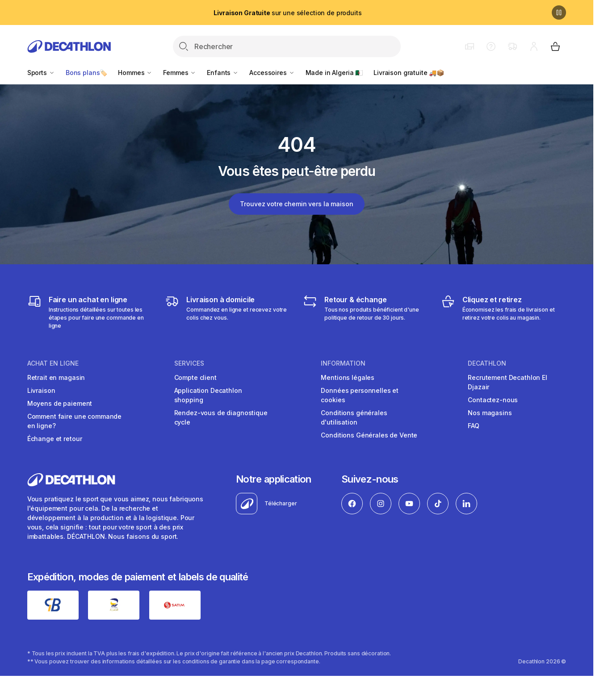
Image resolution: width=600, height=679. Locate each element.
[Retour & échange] (365, 312)
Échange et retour (54, 438)
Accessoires (271, 72)
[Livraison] (227, 312)
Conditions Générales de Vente (369, 435)
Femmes (179, 72)
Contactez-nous (493, 400)
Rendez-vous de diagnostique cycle (221, 417)
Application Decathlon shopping (208, 395)
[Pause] (559, 12)
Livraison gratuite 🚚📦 (408, 72)
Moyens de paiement (59, 403)
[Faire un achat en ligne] (90, 312)
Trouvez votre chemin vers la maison (296, 204)
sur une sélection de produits (287, 13)
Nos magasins (490, 413)
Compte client (195, 377)
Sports (41, 72)
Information (343, 363)
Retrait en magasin (56, 377)
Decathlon (487, 363)
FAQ (473, 425)
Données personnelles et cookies (360, 395)
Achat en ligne (53, 363)
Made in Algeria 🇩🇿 (334, 72)
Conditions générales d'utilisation (354, 417)
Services (189, 363)
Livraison (41, 390)
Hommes (135, 72)
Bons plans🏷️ (86, 72)
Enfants (223, 72)
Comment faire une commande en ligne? (74, 420)
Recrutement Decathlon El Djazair (507, 382)
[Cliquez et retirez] (503, 312)
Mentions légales (347, 377)
